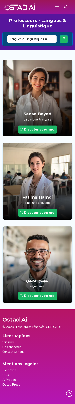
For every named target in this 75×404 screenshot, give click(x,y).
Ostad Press (11, 384)
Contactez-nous (13, 352)
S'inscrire (8, 342)
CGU (5, 375)
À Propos (9, 380)
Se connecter (11, 347)
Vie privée (9, 370)
